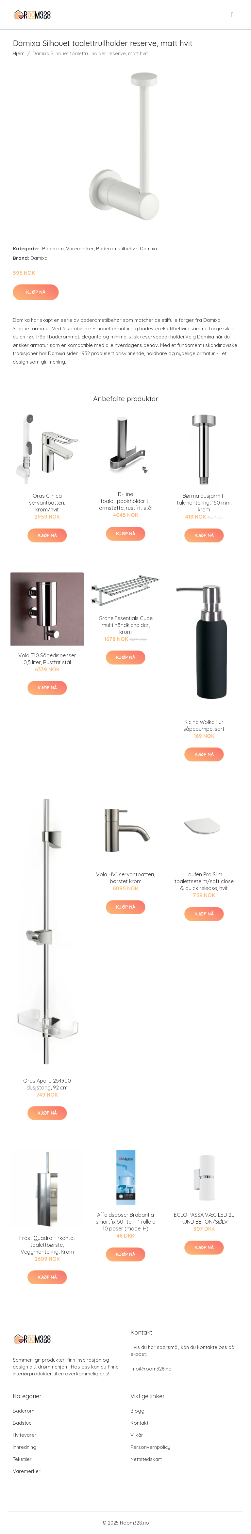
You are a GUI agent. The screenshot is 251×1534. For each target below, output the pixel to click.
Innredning (24, 1447)
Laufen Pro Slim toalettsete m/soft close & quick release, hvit (204, 881)
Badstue (22, 1423)
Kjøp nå (35, 292)
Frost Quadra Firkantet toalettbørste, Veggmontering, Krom (47, 1245)
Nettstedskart (146, 1459)
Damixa (148, 248)
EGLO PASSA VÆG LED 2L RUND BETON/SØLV (204, 1218)
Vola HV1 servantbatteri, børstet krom (125, 877)
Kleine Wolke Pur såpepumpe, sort (204, 725)
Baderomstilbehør (117, 248)
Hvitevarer (25, 1435)
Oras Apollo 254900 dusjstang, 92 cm (47, 1084)
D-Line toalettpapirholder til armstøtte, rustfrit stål (125, 501)
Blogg (137, 1411)
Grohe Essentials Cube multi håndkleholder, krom (126, 625)
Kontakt (139, 1423)
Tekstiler (22, 1459)
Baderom (53, 248)
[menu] (232, 14)
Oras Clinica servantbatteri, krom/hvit (47, 503)
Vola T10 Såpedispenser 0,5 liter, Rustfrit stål (47, 658)
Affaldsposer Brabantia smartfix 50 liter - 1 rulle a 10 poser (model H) (126, 1222)
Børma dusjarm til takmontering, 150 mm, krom (204, 503)
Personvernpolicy (150, 1447)
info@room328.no (151, 1369)
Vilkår (136, 1435)
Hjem (19, 53)
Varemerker (80, 248)
